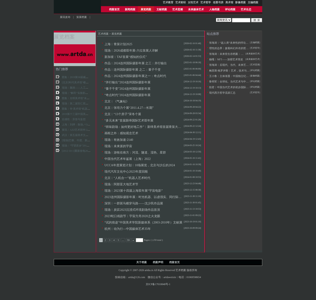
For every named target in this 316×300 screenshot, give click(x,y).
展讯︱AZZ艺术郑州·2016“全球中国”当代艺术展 (89, 129)
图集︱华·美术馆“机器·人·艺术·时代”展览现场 (88, 108)
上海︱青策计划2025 (118, 44)
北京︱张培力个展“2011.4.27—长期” (129, 107)
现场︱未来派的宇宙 (118, 146)
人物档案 (214, 9)
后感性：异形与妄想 (74, 119)
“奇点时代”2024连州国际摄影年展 (127, 95)
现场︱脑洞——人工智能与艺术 (80, 87)
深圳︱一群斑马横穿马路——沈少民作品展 (133, 203)
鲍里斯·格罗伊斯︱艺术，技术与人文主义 (233, 70)
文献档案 (161, 9)
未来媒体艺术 (196, 9)
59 (128, 240)
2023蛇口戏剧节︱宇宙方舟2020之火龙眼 (132, 216)
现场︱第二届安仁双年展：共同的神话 (84, 103)
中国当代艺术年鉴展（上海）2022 (127, 159)
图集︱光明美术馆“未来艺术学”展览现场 (85, 98)
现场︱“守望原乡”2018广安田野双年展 (84, 145)
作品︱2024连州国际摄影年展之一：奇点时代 (135, 76)
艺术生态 (246, 9)
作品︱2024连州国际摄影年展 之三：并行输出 (135, 63)
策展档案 (81, 17)
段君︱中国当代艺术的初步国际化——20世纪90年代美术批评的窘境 (248, 87)
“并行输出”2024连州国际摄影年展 (127, 82)
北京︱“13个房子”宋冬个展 (122, 114)
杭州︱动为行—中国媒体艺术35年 (127, 228)
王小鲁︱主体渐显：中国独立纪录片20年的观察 (236, 76)
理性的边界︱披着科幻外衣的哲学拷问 (231, 48)
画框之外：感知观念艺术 (121, 133)
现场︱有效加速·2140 (118, 139)
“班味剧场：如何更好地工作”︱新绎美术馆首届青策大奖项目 (145, 127)
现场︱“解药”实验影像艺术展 (79, 93)
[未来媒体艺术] (253, 59)
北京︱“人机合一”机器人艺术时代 (127, 178)
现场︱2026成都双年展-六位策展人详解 (131, 50)
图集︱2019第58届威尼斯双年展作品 (83, 77)
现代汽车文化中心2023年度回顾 (126, 171)
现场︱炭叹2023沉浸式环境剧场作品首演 (132, 209)
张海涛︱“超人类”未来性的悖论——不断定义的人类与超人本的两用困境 (251, 42)
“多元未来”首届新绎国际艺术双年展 (128, 120)
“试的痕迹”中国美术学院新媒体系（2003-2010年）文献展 (143, 222)
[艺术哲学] (255, 48)
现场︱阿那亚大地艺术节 (121, 184)
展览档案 (146, 9)
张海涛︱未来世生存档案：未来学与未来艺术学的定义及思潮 (244, 53)
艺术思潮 (177, 9)
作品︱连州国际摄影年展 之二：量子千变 (132, 69)
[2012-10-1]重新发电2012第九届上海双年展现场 (89, 150)
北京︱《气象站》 (116, 101)
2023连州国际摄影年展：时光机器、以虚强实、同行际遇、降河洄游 (150, 197)
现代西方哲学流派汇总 (222, 92)
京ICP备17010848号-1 (158, 284)
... (123, 240)
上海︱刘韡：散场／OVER (77, 124)
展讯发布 (65, 17)
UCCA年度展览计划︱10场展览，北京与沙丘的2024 (139, 165)
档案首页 (114, 9)
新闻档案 (130, 9)
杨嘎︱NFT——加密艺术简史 (226, 59)
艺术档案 (103, 33)
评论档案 (230, 9)
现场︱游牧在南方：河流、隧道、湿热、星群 (135, 152)
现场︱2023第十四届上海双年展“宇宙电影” (133, 190)
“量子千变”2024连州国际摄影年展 (127, 88)
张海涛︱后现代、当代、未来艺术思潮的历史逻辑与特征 (242, 64)
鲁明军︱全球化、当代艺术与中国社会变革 (234, 81)
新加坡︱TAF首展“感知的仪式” (125, 57)
